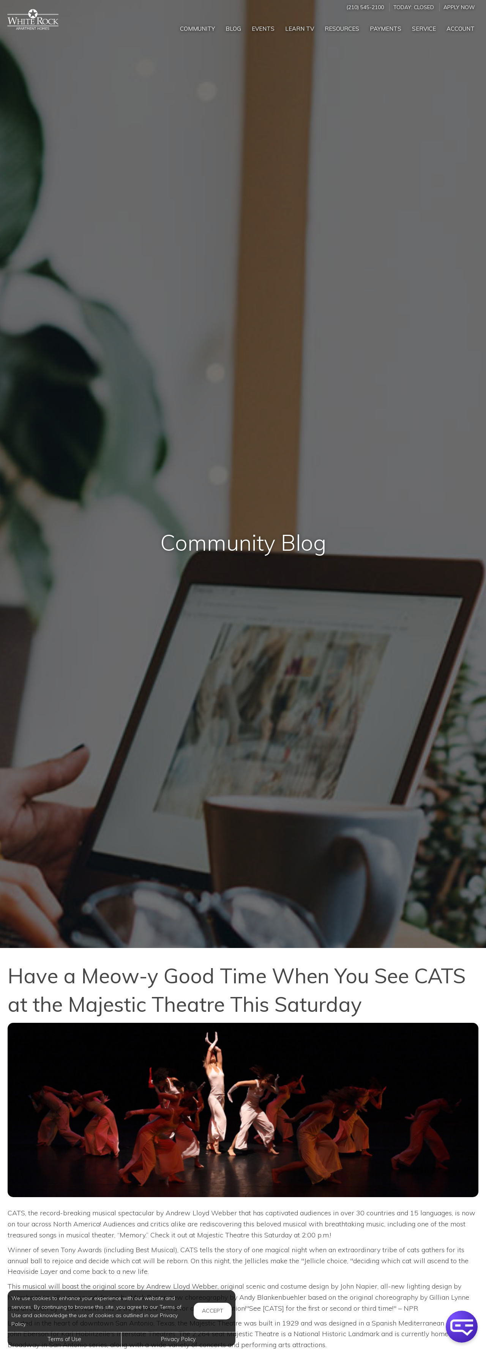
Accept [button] (212, 1310)
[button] (462, 1327)
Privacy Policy (178, 1339)
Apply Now (459, 7)
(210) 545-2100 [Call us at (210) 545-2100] (365, 7)
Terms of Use (64, 1339)
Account (461, 28)
